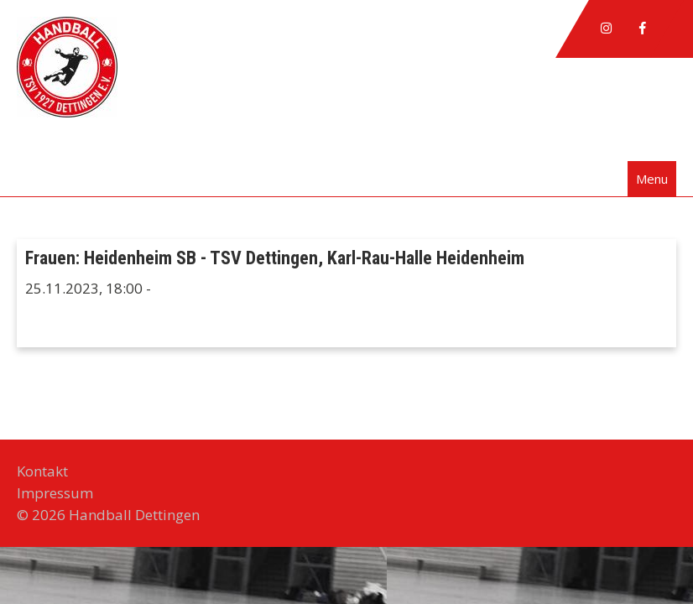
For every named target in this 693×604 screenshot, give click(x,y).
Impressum (55, 492)
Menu (652, 178)
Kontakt (42, 471)
